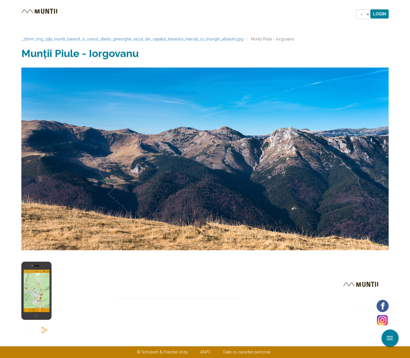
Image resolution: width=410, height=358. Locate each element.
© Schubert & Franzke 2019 (162, 352)
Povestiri (156, 14)
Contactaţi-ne (161, 340)
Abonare (259, 303)
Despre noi (196, 340)
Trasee (101, 14)
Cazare (128, 14)
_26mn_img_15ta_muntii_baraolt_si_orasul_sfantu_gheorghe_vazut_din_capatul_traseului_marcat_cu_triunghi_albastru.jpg (132, 39)
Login (379, 14)
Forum (237, 14)
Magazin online (198, 14)
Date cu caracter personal (246, 352)
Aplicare (405, 5)
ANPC (205, 352)
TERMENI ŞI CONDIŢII (238, 340)
